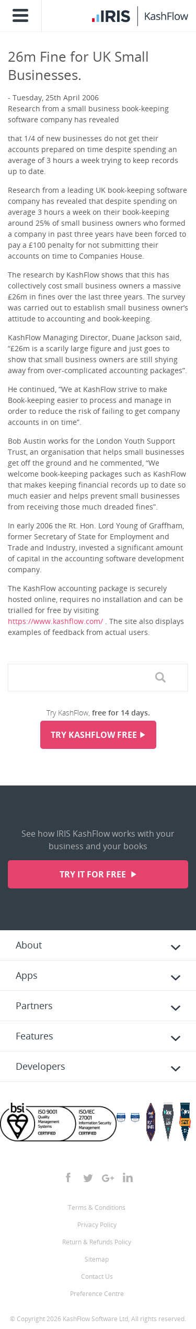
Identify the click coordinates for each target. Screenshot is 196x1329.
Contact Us (97, 1276)
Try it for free (94, 874)
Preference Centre (97, 1293)
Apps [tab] (27, 975)
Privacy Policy (97, 1224)
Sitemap (97, 1259)
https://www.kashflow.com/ (55, 621)
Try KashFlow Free (94, 735)
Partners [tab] (34, 1005)
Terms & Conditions (96, 1207)
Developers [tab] (40, 1066)
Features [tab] (34, 1036)
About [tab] (29, 945)
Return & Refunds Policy (96, 1242)
